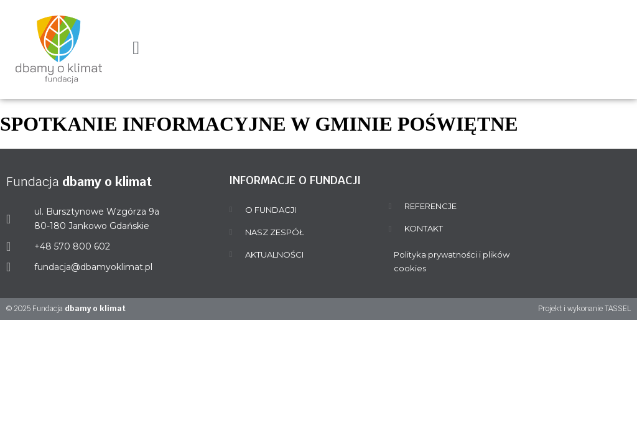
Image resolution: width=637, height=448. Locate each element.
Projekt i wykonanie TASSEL (584, 309)
